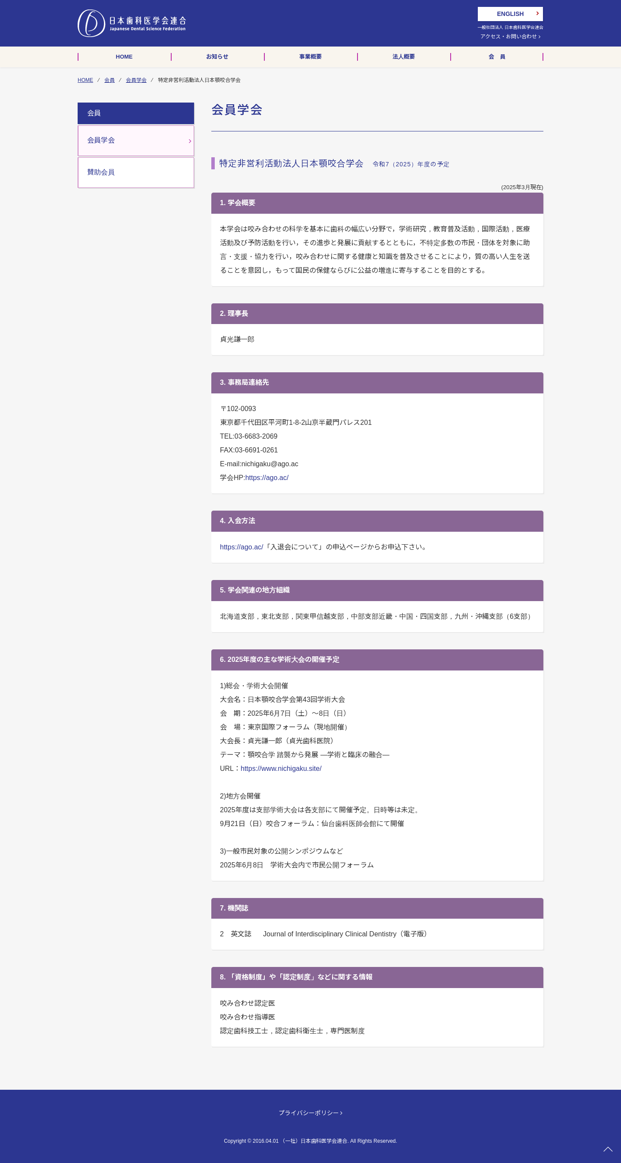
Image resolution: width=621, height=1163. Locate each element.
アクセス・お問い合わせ (510, 37)
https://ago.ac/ (267, 477)
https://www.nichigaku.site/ (281, 768)
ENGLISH (510, 13)
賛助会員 (101, 172)
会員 (109, 80)
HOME (85, 80)
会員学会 (136, 80)
